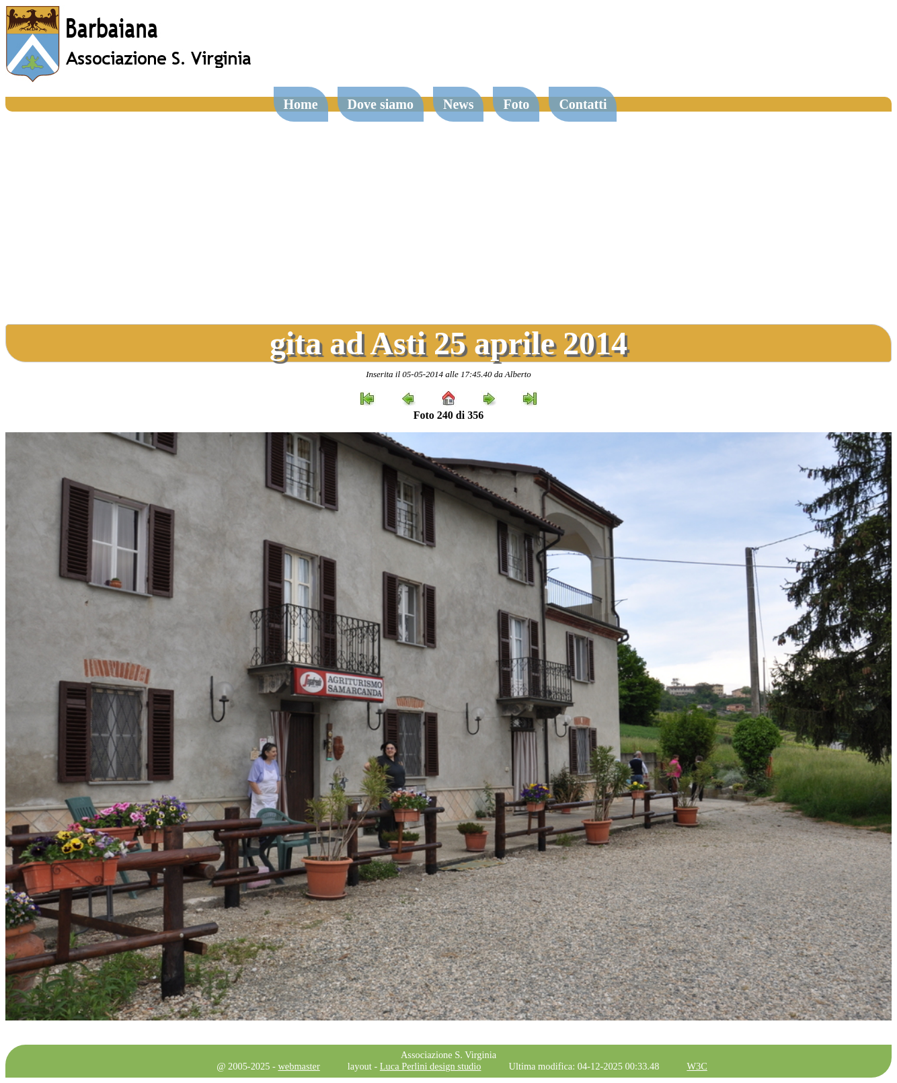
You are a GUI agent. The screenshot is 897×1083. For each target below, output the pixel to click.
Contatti (583, 104)
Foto (516, 104)
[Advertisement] (448, 212)
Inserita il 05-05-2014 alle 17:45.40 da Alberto (448, 374)
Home (301, 104)
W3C (697, 1066)
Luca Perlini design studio (430, 1066)
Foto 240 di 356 (448, 415)
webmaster (298, 1066)
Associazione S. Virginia (448, 1054)
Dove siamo (381, 104)
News (458, 104)
